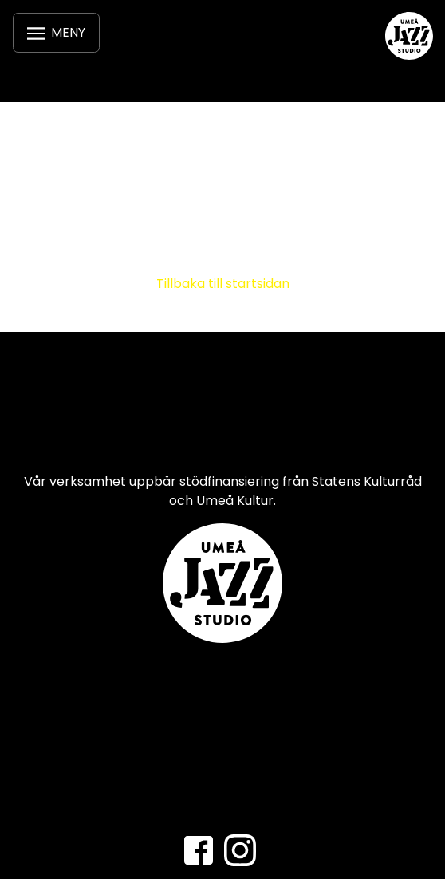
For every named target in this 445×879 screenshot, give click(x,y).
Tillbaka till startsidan (222, 283)
